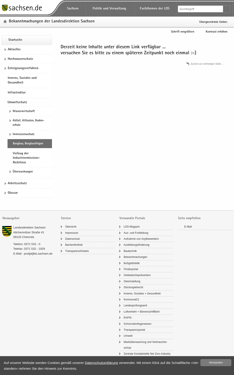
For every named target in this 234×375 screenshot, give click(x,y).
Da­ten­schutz (72, 238)
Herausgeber (10, 218)
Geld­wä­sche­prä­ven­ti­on (137, 275)
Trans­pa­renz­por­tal (134, 329)
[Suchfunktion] (201, 9)
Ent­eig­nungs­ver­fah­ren (23, 68)
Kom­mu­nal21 (131, 299)
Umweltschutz (17, 102)
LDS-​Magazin (132, 226)
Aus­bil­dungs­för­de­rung (137, 244)
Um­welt (128, 335)
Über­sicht (71, 226)
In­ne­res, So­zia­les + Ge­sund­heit (142, 293)
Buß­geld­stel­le (132, 263)
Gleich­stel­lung (132, 281)
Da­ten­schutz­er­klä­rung (101, 363)
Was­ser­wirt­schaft (24, 111)
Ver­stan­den (216, 362)
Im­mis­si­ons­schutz (23, 134)
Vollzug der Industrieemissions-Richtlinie (26, 158)
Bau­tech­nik (130, 251)
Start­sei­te (15, 40)
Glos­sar (13, 193)
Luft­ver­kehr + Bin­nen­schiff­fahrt (142, 311)
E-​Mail (188, 226)
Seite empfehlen (189, 218)
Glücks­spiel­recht (133, 287)
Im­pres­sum (71, 232)
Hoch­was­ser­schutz (20, 59)
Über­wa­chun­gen (23, 171)
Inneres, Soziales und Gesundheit (22, 80)
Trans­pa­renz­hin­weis (77, 251)
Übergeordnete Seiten (213, 21)
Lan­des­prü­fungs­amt (135, 305)
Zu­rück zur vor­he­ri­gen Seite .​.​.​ (207, 63)
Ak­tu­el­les (14, 49)
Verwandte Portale (132, 218)
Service (66, 218)
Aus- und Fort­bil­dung (136, 232)
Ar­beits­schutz (17, 183)
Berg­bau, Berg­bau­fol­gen (28, 143)
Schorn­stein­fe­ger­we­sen (137, 323)
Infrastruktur (17, 93)
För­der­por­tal (131, 269)
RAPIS (128, 317)
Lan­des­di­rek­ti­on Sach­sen (29, 227)
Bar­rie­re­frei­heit (74, 244)
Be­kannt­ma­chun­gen (135, 257)
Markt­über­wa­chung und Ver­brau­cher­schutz (145, 344)
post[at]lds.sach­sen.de (38, 253)
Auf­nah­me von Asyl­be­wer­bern (141, 238)
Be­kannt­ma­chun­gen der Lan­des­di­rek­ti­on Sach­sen (52, 21)
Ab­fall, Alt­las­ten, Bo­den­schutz (28, 123)
